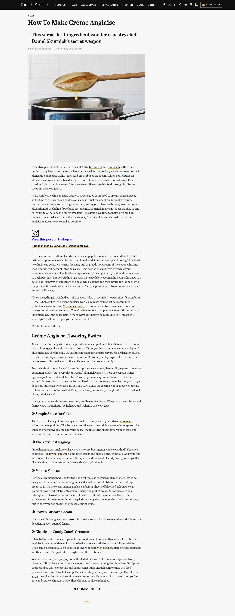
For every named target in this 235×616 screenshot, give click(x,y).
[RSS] (196, 5)
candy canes (113, 567)
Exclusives (88, 4)
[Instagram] (191, 5)
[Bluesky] (185, 5)
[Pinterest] (180, 5)
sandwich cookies (101, 547)
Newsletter (211, 4)
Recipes (60, 4)
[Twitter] (169, 5)
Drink (152, 4)
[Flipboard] (174, 5)
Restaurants (109, 4)
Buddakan (114, 167)
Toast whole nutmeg (56, 453)
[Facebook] (164, 5)
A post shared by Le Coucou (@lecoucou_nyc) (60, 246)
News (73, 4)
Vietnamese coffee (74, 306)
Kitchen (127, 4)
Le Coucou (95, 167)
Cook (140, 4)
